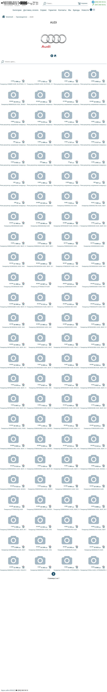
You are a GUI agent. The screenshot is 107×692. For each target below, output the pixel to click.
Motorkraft (7, 16)
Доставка (30, 10)
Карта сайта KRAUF (8, 690)
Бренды (76, 10)
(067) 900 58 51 (99, 4)
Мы (69, 10)
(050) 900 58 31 (99, 2)
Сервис (43, 10)
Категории (17, 10)
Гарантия (52, 10)
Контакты (62, 10)
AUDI (53, 22)
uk (94, 9)
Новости (85, 10)
